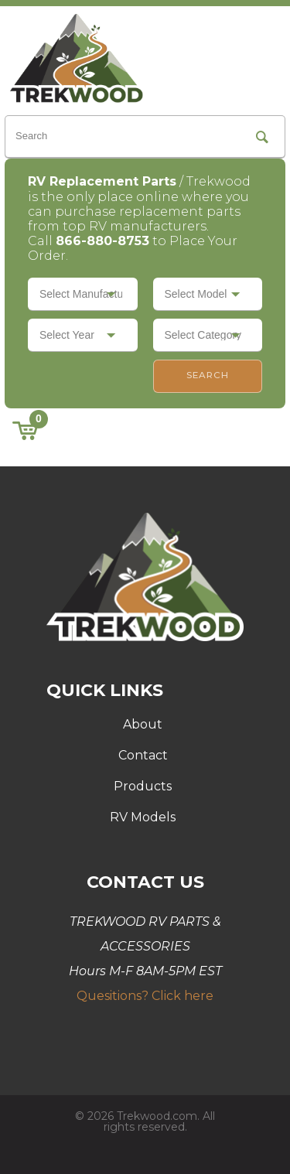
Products (143, 786)
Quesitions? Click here (145, 995)
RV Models (143, 817)
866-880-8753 (102, 241)
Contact (143, 755)
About (142, 724)
